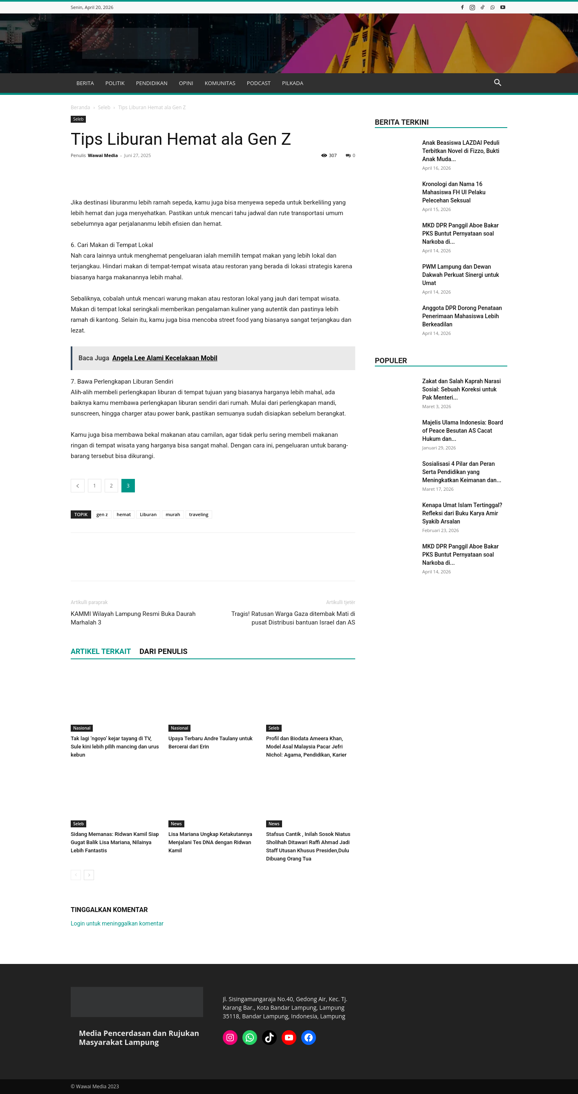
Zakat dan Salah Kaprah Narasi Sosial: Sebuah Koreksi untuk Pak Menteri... (461, 389)
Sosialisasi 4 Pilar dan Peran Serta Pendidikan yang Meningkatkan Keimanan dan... (461, 472)
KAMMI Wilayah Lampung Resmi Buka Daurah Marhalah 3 (133, 618)
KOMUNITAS (220, 83)
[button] (497, 84)
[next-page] (89, 875)
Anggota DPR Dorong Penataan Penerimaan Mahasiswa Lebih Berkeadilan (462, 316)
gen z (102, 514)
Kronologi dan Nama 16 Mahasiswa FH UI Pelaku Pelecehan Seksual (454, 192)
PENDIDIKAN (152, 83)
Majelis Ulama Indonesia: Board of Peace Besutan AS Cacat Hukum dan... (462, 430)
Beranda (80, 107)
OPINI (186, 83)
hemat (124, 514)
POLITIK (115, 83)
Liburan (148, 514)
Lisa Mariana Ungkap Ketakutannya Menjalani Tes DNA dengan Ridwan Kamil (210, 842)
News (176, 824)
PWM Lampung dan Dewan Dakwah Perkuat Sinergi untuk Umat (460, 274)
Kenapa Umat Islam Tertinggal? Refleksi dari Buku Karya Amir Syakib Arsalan (462, 513)
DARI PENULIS (163, 651)
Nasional (81, 728)
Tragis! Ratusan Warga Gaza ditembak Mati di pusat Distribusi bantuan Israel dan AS (293, 618)
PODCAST (259, 83)
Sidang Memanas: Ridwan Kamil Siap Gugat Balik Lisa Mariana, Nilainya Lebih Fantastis (115, 842)
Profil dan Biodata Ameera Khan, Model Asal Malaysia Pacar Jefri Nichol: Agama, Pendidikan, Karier (306, 746)
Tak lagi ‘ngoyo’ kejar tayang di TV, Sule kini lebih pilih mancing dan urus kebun (115, 746)
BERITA (85, 83)
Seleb (104, 107)
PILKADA (292, 83)
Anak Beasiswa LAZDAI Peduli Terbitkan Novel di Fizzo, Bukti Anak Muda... (461, 150)
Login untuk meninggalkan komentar (117, 923)
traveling (198, 514)
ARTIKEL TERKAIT (101, 651)
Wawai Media (103, 155)
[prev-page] (76, 875)
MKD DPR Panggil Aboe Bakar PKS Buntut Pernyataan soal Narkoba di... (460, 233)
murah (173, 514)
